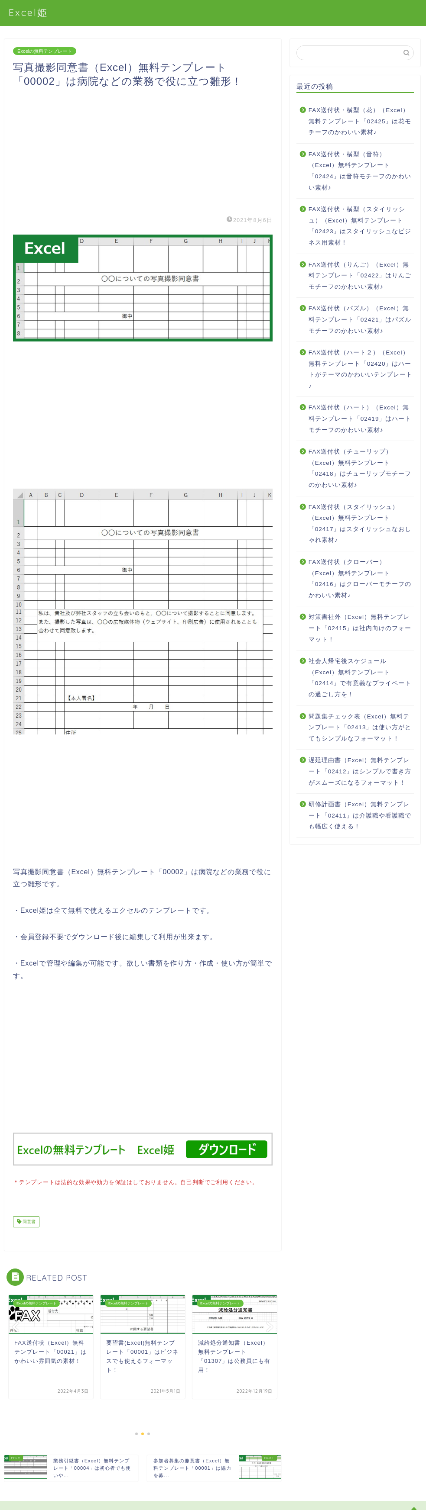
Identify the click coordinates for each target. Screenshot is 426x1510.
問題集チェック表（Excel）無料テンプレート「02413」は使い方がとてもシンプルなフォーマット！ (360, 727)
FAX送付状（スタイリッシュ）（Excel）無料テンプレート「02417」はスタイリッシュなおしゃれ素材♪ (360, 524)
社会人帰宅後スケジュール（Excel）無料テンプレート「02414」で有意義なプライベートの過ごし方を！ (360, 678)
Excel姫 (28, 12)
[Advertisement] (143, 148)
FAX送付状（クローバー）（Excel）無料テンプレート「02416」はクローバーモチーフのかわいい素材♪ (360, 579)
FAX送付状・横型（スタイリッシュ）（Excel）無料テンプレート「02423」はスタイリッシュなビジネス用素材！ (360, 226)
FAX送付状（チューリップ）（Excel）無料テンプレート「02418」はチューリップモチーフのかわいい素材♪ (360, 468)
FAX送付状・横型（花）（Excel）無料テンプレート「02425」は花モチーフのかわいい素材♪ (360, 121)
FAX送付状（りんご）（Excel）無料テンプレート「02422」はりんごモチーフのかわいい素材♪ (360, 275)
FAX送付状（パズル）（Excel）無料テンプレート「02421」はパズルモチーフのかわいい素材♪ (360, 319)
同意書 (28, 1220)
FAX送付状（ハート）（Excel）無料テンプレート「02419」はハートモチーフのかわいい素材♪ (360, 418)
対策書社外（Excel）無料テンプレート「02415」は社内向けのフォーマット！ (360, 628)
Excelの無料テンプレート (44, 51)
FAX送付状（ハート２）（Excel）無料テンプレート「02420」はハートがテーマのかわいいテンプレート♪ (361, 369)
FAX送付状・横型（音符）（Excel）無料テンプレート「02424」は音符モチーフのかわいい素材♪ (360, 171)
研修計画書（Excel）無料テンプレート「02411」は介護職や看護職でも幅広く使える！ (360, 815)
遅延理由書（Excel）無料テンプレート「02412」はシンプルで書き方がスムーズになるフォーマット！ (360, 771)
